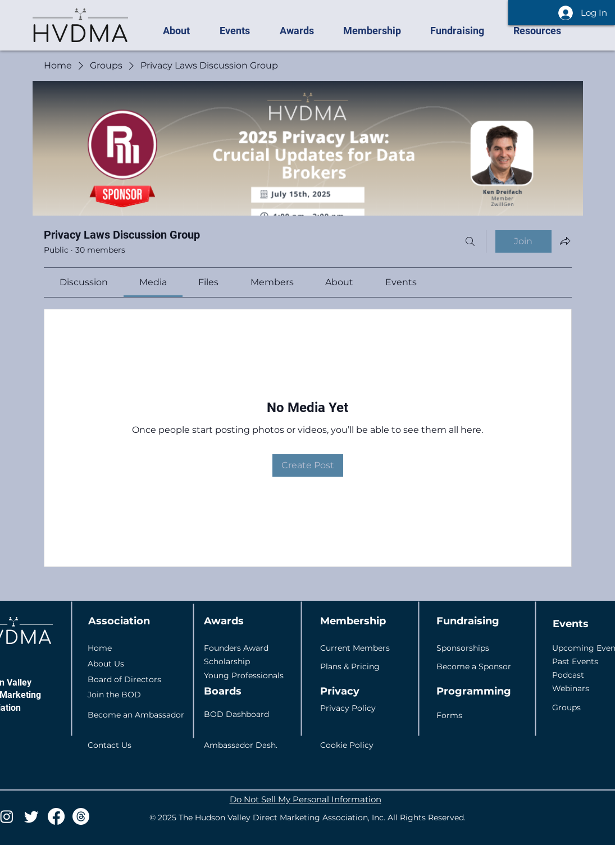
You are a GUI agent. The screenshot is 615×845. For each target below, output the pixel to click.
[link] (84, 282)
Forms (449, 715)
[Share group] (565, 241)
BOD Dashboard (236, 714)
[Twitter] (31, 816)
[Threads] (80, 816)
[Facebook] (56, 816)
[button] (182, 30)
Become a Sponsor (473, 666)
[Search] (470, 241)
